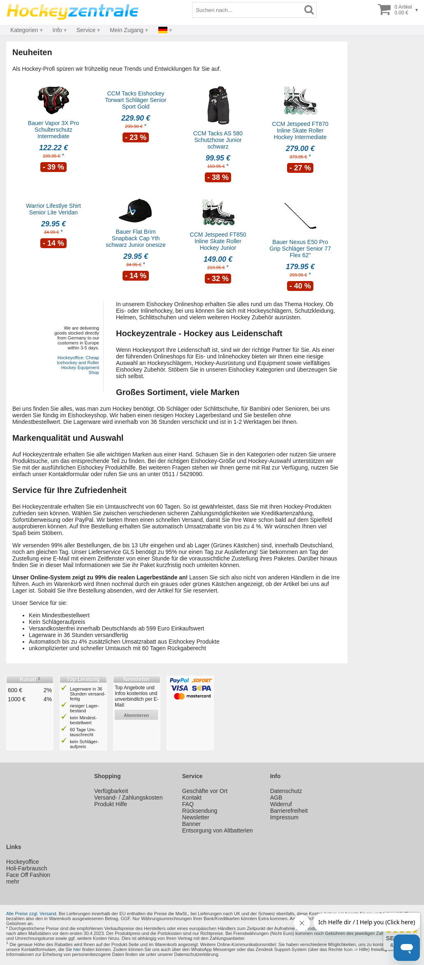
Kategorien (24, 30)
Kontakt (192, 797)
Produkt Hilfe (110, 804)
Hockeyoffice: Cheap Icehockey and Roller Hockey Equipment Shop (78, 365)
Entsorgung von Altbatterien (217, 830)
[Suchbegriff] (247, 9)
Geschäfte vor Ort (204, 791)
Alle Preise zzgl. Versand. (32, 913)
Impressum (284, 817)
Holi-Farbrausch (26, 868)
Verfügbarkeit (111, 791)
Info (57, 30)
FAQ (188, 804)
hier (77, 949)
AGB (276, 797)
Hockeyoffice (22, 861)
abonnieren (136, 715)
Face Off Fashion (28, 875)
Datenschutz (286, 791)
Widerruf (281, 804)
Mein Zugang (127, 30)
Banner (191, 824)
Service (86, 30)
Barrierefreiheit (289, 810)
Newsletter (195, 817)
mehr (12, 881)
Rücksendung (200, 810)
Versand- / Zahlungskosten (128, 797)
